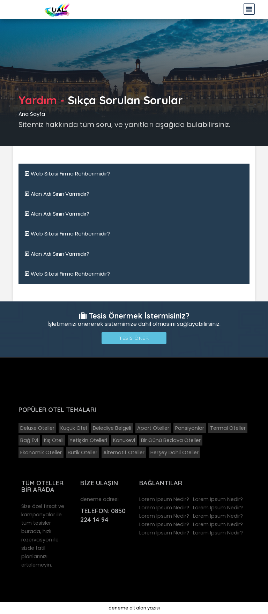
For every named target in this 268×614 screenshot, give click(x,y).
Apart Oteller (153, 428)
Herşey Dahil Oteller (174, 452)
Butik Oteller (82, 452)
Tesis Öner (134, 338)
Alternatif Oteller (123, 452)
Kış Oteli (54, 440)
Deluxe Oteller (37, 428)
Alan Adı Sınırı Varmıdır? (57, 193)
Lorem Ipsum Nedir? (164, 499)
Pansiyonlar (189, 428)
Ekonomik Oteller (41, 452)
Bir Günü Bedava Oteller (171, 440)
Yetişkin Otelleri (88, 440)
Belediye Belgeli (112, 428)
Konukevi (124, 440)
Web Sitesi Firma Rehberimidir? (67, 173)
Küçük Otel (73, 428)
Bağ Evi (29, 440)
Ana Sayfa (31, 114)
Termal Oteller (228, 428)
